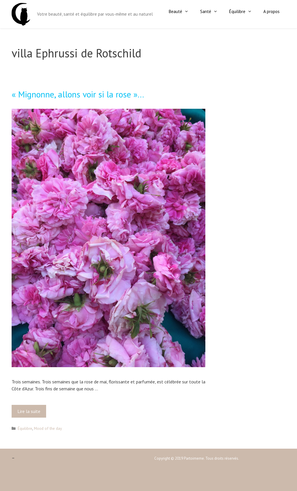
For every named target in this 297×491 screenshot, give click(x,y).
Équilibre (243, 11)
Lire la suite (30, 413)
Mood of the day (48, 428)
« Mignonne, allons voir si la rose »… (78, 94)
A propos (271, 11)
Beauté (181, 11)
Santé (211, 11)
